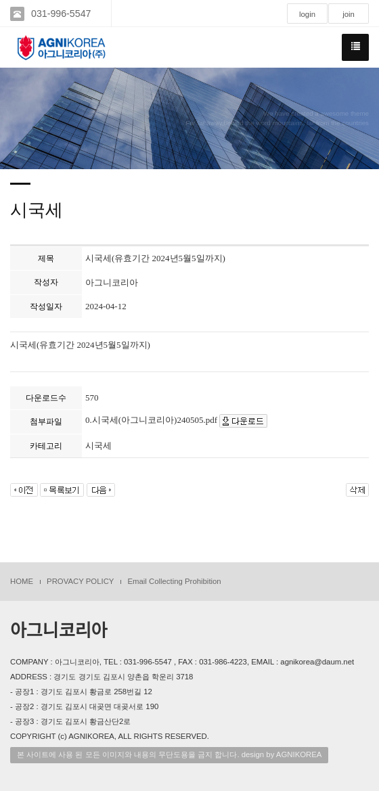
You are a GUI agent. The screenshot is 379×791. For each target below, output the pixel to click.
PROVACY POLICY (80, 581)
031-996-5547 (61, 13)
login (307, 14)
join (348, 14)
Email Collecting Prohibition (174, 581)
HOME (21, 581)
